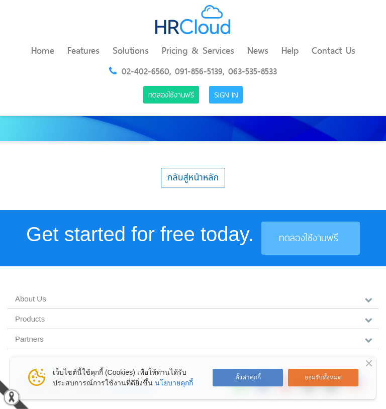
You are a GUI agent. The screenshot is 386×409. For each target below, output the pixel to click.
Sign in (226, 94)
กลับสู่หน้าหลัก (193, 177)
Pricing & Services (198, 50)
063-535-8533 (252, 71)
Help (290, 50)
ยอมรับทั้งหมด (323, 377)
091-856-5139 (199, 71)
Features (83, 50)
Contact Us (333, 50)
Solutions (131, 50)
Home (42, 50)
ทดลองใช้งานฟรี (171, 94)
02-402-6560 (145, 71)
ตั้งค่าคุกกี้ (248, 377)
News (257, 50)
